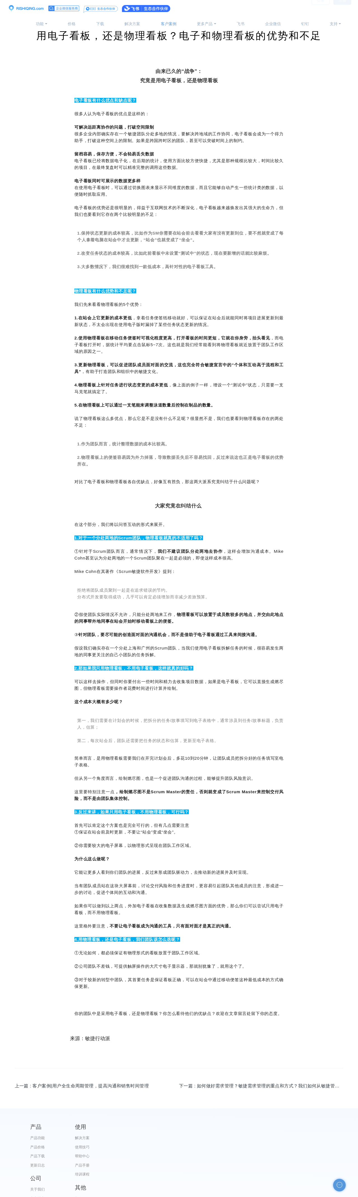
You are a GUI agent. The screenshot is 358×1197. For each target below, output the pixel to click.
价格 (72, 24)
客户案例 (168, 24)
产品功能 (37, 1138)
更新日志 (37, 1165)
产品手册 (122, 1165)
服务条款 (207, 1165)
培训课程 (122, 1174)
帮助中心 (122, 1156)
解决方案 (132, 24)
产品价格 (37, 1147)
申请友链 (292, 1165)
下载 (100, 24)
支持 (334, 24)
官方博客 (207, 1147)
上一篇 (82, 1085)
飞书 (240, 24)
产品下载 (37, 1156)
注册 (342, 8)
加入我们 (207, 1174)
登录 (320, 8)
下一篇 (261, 1085)
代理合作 (207, 1156)
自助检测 (292, 1174)
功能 (40, 24)
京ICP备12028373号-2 (147, 1192)
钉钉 (305, 24)
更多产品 (205, 24)
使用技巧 (122, 1147)
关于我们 (207, 1138)
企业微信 (273, 24)
